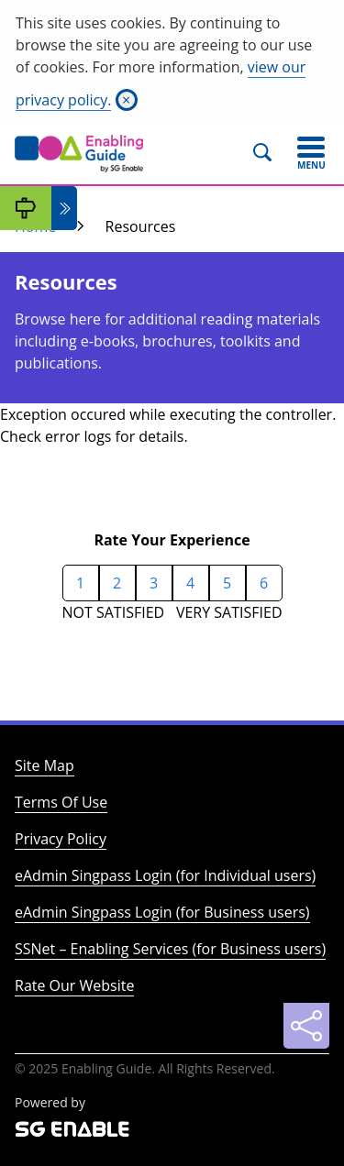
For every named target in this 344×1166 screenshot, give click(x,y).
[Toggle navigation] (311, 153)
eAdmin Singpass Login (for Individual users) (165, 875)
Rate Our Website (74, 985)
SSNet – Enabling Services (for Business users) (170, 949)
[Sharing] (306, 1026)
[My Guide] (25, 208)
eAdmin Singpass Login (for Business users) (162, 912)
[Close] (127, 100)
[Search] (270, 153)
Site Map (44, 765)
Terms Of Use (61, 802)
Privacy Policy (60, 839)
